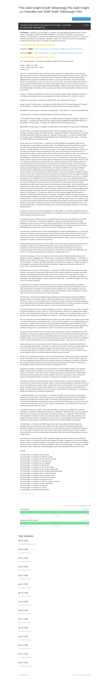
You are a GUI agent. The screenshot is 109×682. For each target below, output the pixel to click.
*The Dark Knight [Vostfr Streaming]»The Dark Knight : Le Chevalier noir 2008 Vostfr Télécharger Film (46, 26)
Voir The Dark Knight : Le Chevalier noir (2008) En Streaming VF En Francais (59, 49)
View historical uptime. (85, 505)
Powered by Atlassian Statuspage (82, 675)
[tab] (20, 512)
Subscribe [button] (86, 25)
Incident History (23, 675)
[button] (81, 19)
